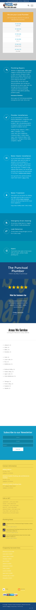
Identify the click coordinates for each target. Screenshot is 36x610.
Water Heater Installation (21, 156)
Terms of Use (20, 606)
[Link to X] (30, 608)
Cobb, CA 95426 (6, 568)
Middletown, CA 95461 (8, 566)
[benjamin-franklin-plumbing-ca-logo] (15, 5)
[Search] (27, 5)
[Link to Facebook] (32, 608)
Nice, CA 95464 (6, 561)
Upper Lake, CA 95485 (7, 573)
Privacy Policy (14, 606)
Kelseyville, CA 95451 (7, 578)
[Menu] (31, 5)
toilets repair (28, 70)
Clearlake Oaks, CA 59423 (8, 575)
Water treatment (24, 199)
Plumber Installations (19, 115)
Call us (24, 177)
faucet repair (21, 70)
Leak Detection (17, 229)
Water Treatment (18, 193)
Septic (13, 248)
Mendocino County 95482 (8, 551)
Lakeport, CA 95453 (7, 563)
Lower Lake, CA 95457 (7, 554)
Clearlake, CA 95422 (7, 558)
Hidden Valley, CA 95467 (8, 556)
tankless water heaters (25, 173)
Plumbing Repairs (18, 68)
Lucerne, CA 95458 (7, 571)
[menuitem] (27, 5)
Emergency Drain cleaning (21, 221)
